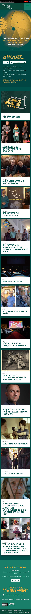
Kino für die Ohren (12, 473)
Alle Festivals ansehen (7, 1)
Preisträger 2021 (11, 117)
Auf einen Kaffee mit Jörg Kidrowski (13, 182)
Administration (26, 612)
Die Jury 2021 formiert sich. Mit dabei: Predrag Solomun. (15, 411)
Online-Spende (19, 62)
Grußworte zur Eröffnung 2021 (11, 214)
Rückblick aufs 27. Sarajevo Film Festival (14, 344)
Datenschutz (10, 610)
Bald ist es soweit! (12, 281)
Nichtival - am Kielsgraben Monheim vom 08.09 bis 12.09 (14, 377)
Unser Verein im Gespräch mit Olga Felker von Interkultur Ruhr (15, 248)
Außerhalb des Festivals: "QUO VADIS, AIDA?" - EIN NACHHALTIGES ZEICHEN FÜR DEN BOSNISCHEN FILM (14, 509)
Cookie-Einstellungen (19, 610)
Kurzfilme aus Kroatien (14, 443)
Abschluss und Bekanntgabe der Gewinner (11, 149)
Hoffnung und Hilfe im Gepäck (14, 312)
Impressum (3, 610)
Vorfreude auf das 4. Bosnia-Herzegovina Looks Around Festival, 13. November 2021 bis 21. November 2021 (15, 548)
